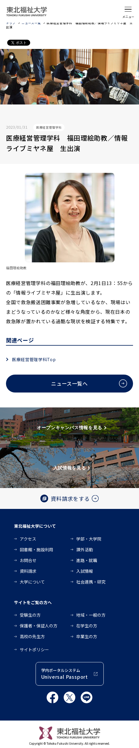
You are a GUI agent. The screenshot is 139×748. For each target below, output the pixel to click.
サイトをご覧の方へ (33, 602)
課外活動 (84, 549)
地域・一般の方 (91, 615)
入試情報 (84, 571)
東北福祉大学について (35, 526)
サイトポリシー (34, 649)
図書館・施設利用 (36, 549)
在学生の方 (86, 626)
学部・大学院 (88, 539)
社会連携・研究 (91, 582)
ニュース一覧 (31, 23)
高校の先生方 (32, 636)
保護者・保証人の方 (38, 626)
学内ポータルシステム (64, 673)
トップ (11, 23)
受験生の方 (30, 615)
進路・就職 (86, 560)
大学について (32, 582)
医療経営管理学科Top (34, 359)
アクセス (28, 539)
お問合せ (28, 560)
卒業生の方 (86, 636)
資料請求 (28, 571)
